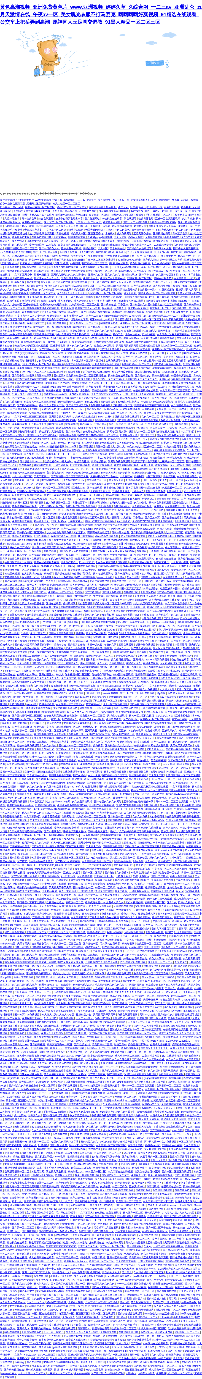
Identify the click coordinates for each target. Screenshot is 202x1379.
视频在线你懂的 (69, 764)
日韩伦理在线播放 (49, 876)
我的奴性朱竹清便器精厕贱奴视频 (117, 569)
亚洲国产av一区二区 (145, 554)
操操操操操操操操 (70, 969)
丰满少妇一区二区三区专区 (182, 427)
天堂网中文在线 (128, 1358)
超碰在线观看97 (163, 278)
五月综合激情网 (103, 708)
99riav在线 (110, 483)
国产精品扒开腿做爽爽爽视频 (147, 532)
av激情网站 (165, 1220)
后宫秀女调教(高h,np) (73, 450)
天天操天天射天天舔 (127, 345)
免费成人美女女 (177, 693)
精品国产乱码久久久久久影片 (111, 984)
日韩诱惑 (142, 1018)
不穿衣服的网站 (88, 211)
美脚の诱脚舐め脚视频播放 (149, 700)
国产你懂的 (66, 1164)
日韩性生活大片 (129, 435)
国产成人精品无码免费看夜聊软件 (34, 644)
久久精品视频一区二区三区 (61, 682)
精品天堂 (118, 334)
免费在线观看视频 (127, 1014)
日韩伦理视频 (189, 1089)
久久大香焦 (23, 663)
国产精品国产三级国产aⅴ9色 (103, 409)
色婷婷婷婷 (74, 442)
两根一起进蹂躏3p (93, 738)
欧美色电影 (115, 454)
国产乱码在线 (126, 1115)
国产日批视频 (193, 536)
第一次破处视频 (175, 652)
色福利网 (139, 476)
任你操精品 (150, 330)
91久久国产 (60, 939)
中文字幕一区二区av (55, 229)
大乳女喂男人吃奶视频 (167, 1111)
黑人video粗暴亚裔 (90, 1085)
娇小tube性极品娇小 (153, 820)
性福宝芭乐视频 (189, 674)
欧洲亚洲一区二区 (10, 865)
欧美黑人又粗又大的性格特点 (160, 412)
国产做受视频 (156, 1208)
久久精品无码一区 (178, 741)
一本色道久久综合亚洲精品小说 (162, 1313)
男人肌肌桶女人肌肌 (172, 341)
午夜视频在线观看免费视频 (27, 760)
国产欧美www (171, 618)
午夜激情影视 (165, 644)
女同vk (5, 876)
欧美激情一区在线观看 (120, 1336)
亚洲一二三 (129, 1093)
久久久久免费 (140, 816)
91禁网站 (27, 1276)
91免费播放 (186, 1037)
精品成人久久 (134, 663)
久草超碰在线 (58, 921)
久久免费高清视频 (82, 801)
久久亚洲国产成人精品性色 (95, 1347)
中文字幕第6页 (32, 816)
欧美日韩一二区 (92, 749)
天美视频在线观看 (20, 846)
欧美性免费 (42, 1279)
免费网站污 (68, 816)
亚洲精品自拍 (81, 753)
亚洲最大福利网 (131, 1104)
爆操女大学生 (120, 797)
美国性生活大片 (79, 1253)
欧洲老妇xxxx (47, 984)
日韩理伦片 (84, 1328)
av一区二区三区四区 (33, 629)
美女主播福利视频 (183, 581)
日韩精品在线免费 (106, 1010)
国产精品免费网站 (27, 405)
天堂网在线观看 (23, 1309)
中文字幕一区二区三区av (70, 704)
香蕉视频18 (191, 1246)
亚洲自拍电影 (183, 715)
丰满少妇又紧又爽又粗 (86, 1063)
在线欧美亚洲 (82, 461)
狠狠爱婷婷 (48, 1029)
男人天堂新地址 (68, 891)
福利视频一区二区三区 (34, 371)
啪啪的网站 (26, 685)
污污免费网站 (8, 887)
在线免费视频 (151, 663)
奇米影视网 (62, 652)
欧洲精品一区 (32, 319)
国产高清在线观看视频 (115, 947)
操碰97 (105, 502)
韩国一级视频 (42, 274)
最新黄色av (60, 237)
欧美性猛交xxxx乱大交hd (58, 461)
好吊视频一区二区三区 (54, 622)
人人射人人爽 (184, 682)
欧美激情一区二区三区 (129, 1201)
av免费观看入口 (174, 1279)
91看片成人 (18, 394)
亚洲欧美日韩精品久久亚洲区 (129, 1205)
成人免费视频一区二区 (45, 498)
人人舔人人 (118, 446)
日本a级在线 (105, 506)
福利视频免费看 (109, 323)
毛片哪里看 (74, 939)
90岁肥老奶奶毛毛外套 (44, 857)
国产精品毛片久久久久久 (170, 614)
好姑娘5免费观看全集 (77, 353)
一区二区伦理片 (85, 1018)
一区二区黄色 (122, 229)
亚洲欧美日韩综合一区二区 (15, 1298)
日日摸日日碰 (93, 693)
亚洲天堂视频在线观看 (54, 312)
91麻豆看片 (143, 980)
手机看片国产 (172, 237)
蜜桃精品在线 (161, 241)
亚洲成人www (112, 1268)
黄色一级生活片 (118, 424)
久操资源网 (107, 1063)
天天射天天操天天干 (143, 738)
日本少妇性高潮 (157, 1350)
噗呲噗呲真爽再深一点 (187, 528)
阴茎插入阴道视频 (148, 1093)
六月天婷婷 (169, 764)
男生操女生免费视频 (165, 655)
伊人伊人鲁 (48, 966)
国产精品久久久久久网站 (101, 330)
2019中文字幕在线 (39, 611)
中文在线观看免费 (162, 1022)
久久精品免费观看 (23, 211)
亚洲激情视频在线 (120, 1167)
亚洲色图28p (147, 1010)
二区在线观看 (21, 1066)
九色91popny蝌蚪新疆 (100, 237)
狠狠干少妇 (105, 730)
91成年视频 (71, 1152)
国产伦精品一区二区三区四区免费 (70, 476)
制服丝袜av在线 (111, 244)
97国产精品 (100, 424)
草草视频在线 (12, 577)
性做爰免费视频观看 (145, 767)
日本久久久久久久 (88, 1246)
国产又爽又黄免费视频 (56, 1216)
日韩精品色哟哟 (16, 457)
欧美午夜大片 (76, 1171)
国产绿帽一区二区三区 (95, 263)
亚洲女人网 (117, 584)
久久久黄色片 (169, 255)
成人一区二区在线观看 (115, 704)
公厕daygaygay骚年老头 (54, 304)
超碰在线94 (72, 835)
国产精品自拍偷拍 (11, 696)
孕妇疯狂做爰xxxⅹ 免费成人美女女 (104, 902)
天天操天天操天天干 (126, 625)
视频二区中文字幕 (111, 356)
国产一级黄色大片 (49, 248)
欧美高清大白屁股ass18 (71, 244)
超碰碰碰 (161, 1373)
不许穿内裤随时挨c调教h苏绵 (70, 992)
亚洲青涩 (111, 779)
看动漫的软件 (42, 439)
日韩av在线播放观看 (99, 312)
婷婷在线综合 (83, 853)
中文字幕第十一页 (184, 278)
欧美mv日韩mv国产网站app (72, 214)
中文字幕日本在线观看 (106, 596)
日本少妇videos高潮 (26, 988)
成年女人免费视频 (22, 536)
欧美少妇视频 (12, 371)
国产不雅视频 (86, 446)
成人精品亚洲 (116, 480)
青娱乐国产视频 (85, 510)
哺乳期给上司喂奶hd (162, 891)
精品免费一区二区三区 (56, 297)
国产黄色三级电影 (163, 753)
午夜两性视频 (73, 371)
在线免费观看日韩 (41, 237)
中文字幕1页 (188, 431)
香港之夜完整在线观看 (146, 420)
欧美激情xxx (95, 543)
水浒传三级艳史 (168, 554)
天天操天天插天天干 (21, 1003)
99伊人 (99, 510)
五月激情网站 (22, 442)
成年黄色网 (60, 1250)
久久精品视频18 (112, 1104)
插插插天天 (38, 999)
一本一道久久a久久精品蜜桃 (139, 394)
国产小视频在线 (53, 831)
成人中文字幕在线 (113, 1130)
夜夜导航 (179, 917)
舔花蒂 (5, 723)
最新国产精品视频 (173, 1223)
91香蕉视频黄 (167, 289)
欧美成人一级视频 (104, 345)
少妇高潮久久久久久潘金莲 (115, 1059)
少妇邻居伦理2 (153, 1037)
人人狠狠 (126, 517)
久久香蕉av (126, 476)
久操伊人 (98, 495)
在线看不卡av (49, 255)
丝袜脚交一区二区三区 (130, 412)
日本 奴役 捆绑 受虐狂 (36, 928)
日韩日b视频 (61, 263)
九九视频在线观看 (11, 450)
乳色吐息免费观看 (71, 278)
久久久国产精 (69, 678)
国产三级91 (167, 416)
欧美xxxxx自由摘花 (110, 980)
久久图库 (34, 409)
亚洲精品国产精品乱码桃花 (73, 581)
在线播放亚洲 (64, 640)
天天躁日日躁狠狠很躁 (177, 1242)
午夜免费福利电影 (170, 999)
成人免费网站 (124, 233)
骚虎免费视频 (78, 330)
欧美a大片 (156, 356)
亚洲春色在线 (28, 599)
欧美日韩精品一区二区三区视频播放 (86, 375)
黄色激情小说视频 (140, 263)
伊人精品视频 (133, 1100)
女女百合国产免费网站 (13, 1302)
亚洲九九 (61, 966)
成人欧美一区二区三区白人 (173, 767)
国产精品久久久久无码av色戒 (148, 1059)
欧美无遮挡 (23, 1253)
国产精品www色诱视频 (185, 734)
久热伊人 (29, 487)
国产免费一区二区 (34, 454)
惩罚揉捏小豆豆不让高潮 (31, 902)
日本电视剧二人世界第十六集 (101, 962)
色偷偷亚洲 (62, 880)
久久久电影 (124, 468)
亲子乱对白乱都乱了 (38, 741)
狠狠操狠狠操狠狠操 (53, 711)
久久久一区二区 (151, 416)
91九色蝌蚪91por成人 (178, 1040)
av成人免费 (94, 775)
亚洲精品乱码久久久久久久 (152, 857)
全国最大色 (162, 1010)
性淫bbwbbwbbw (175, 704)
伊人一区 (103, 248)
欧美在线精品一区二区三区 (102, 270)
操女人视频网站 (175, 1336)
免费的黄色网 (193, 319)
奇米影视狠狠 (82, 696)
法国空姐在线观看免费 (48, 771)
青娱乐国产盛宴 (33, 229)
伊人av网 (71, 446)
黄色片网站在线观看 (86, 1201)
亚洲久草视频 (125, 741)
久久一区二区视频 (145, 431)
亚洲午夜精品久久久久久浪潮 (38, 214)
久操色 (25, 633)
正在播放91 (55, 614)
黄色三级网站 (64, 1190)
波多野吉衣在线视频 (135, 599)
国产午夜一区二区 (119, 809)
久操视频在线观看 (171, 1104)
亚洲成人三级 (186, 226)
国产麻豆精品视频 (19, 857)
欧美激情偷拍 (95, 255)
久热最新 (24, 1175)
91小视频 (190, 838)
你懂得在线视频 (191, 588)
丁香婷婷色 (123, 629)
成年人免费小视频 (79, 1134)
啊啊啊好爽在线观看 (98, 532)
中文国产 (17, 1354)
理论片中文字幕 (80, 319)
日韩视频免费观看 (41, 947)
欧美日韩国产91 (36, 323)
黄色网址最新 (58, 1350)
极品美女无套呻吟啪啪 (174, 1119)
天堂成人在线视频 (117, 715)
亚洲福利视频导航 (149, 1096)
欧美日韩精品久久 (24, 824)
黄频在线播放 (99, 461)
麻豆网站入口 (64, 1220)
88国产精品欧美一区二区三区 (172, 229)
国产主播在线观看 (67, 517)
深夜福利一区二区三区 (164, 540)
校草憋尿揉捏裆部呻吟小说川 (142, 341)
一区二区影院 (153, 476)
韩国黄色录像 (27, 779)
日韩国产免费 (180, 966)
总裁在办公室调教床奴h (162, 222)
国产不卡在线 (147, 274)
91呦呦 (76, 958)
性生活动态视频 (40, 1358)
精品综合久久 (42, 521)
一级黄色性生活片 (139, 891)
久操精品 (42, 588)
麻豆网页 (83, 678)
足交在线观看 (29, 1347)
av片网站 (64, 255)
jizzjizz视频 (13, 1078)
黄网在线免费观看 (158, 745)
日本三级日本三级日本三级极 (87, 360)
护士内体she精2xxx (177, 700)
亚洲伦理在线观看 (112, 1298)
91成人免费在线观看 (87, 1317)
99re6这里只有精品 (132, 495)
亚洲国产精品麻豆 (66, 525)
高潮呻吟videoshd (114, 1100)
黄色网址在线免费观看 (67, 827)
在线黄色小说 (180, 214)
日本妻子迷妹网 (106, 1025)
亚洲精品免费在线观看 (69, 1007)
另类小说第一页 (60, 1205)
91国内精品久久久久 (140, 315)
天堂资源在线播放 (37, 775)
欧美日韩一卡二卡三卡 (175, 211)
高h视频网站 (145, 842)
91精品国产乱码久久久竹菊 (68, 693)
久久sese (74, 820)
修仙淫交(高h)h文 (82, 573)
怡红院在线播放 (138, 775)
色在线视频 (112, 917)
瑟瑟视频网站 (124, 1216)
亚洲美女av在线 (163, 1193)
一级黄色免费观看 (152, 618)
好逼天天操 (21, 259)
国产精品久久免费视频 (145, 689)
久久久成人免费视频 (43, 738)
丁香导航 (138, 517)
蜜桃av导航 (78, 809)
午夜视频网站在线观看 (80, 457)
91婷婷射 (43, 1145)
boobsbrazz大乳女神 (59, 779)
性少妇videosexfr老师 (116, 540)
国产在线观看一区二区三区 (100, 1216)
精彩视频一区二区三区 (169, 394)
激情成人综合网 (15, 764)
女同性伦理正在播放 (122, 1250)
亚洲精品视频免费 (31, 1332)
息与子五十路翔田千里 (125, 1324)
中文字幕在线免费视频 (120, 1171)
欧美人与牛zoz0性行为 (20, 338)
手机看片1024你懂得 (29, 655)
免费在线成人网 (117, 1134)
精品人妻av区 (22, 1048)
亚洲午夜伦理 (31, 304)
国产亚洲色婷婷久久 (37, 1197)
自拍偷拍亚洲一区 (183, 637)
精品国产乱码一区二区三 (100, 655)
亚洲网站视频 (78, 1149)
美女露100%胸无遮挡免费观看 (158, 338)
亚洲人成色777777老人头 (175, 472)
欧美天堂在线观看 (10, 312)
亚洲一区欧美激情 (155, 491)
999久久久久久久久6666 (129, 992)
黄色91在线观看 (142, 282)
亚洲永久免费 (96, 274)
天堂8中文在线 (148, 1014)
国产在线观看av (82, 1220)
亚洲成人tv (40, 1309)
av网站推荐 (135, 947)
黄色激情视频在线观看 (24, 506)
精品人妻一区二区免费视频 (56, 282)
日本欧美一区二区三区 (58, 454)
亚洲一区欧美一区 (117, 1257)
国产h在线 (10, 853)
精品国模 (122, 562)
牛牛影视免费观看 (173, 319)
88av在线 (138, 861)
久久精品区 (57, 270)
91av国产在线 (145, 682)
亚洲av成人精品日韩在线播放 (127, 214)
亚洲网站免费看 (61, 917)
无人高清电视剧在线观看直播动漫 (139, 1066)
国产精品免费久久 (110, 895)
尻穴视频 (176, 1010)
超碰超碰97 (97, 611)
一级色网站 (91, 1059)
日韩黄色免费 (99, 390)
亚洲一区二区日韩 (113, 543)
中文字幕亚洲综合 (22, 274)
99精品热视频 (12, 573)
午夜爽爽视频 (115, 820)
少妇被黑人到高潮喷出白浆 (44, 412)
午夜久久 (51, 581)
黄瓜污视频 (6, 1048)
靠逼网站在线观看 (134, 312)
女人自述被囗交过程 (171, 663)
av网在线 (56, 909)
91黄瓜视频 (35, 551)
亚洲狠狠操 (55, 588)
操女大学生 (78, 483)
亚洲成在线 (86, 764)
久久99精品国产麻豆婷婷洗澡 (38, 1190)
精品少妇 (125, 1302)
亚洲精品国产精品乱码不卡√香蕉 (148, 513)
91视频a (80, 633)
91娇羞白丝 (108, 614)
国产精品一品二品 (44, 525)
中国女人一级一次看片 (73, 412)
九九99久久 (180, 962)
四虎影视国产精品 (135, 898)
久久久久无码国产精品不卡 (148, 603)
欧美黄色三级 (135, 1134)
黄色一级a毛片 (155, 1279)
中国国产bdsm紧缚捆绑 (76, 723)
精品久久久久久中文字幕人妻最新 (58, 540)
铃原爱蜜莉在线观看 (141, 562)
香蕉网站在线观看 (31, 341)
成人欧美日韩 (174, 992)
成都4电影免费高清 (52, 566)
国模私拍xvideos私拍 (56, 394)
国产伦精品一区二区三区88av (130, 1208)
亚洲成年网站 (192, 457)
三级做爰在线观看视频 (187, 1014)
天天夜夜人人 (68, 349)
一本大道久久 (95, 1205)
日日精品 (121, 1317)
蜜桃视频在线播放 (22, 734)
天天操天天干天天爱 (67, 226)
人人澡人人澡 (167, 689)
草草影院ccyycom (154, 756)
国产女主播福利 (114, 558)
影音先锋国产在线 (34, 330)
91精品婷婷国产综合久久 (26, 255)
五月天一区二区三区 (23, 1227)
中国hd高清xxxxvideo (137, 543)
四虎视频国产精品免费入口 (55, 958)
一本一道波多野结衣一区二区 (135, 450)
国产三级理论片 (9, 756)
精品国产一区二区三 (33, 812)
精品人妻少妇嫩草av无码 (171, 435)
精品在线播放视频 (167, 738)
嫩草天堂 (19, 969)
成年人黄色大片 (155, 749)
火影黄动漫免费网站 (42, 1175)
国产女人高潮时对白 (179, 1081)
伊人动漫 (178, 1358)
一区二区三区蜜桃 (22, 667)
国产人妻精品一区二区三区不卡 (61, 241)
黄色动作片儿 (194, 693)
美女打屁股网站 (79, 1182)
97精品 (93, 1182)
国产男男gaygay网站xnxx (24, 353)
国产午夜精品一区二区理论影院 (170, 397)
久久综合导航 (133, 480)
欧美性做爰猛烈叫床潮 (100, 648)
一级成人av (156, 1115)
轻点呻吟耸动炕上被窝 (110, 939)
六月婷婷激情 (12, 218)
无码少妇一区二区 (44, 667)
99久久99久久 (135, 446)
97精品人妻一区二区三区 (136, 1238)
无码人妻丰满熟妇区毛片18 (122, 1119)
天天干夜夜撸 (157, 353)
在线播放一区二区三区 (13, 741)
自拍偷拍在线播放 (166, 558)
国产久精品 (79, 775)
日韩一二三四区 (174, 779)
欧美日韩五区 (20, 502)
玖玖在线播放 (159, 633)
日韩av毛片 (163, 569)
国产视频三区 (29, 865)
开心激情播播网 (126, 753)
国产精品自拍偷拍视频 (85, 667)
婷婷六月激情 (135, 237)
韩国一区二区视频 (105, 887)
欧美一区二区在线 (151, 267)
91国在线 (82, 439)
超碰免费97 (89, 248)
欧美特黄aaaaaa (168, 1205)
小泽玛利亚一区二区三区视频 (105, 293)
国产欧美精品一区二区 (20, 719)
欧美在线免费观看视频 (47, 562)
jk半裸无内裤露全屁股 (65, 1347)
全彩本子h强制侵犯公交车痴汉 (29, 1238)
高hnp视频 (6, 977)
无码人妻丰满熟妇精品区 (118, 850)
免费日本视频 (75, 1350)
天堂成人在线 (161, 270)
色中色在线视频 (99, 454)
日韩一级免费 (95, 644)
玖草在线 (190, 760)
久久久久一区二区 (22, 476)
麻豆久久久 (187, 439)
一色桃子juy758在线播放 (126, 267)
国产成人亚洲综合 (139, 779)
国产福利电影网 (98, 439)
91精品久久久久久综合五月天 (112, 513)
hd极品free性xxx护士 (129, 259)
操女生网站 (20, 1115)
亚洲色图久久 (181, 502)
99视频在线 (71, 424)
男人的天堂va (64, 898)
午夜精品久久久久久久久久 (142, 379)
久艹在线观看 (63, 984)
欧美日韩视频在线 (102, 465)
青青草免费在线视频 (173, 846)
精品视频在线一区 (63, 670)
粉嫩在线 (44, 1108)
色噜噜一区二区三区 (57, 330)
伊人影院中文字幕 (47, 797)
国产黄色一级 (136, 424)
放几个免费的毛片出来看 (69, 218)
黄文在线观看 (41, 1276)
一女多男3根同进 (90, 835)
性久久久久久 (113, 274)
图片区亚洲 (49, 517)
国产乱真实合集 (143, 270)
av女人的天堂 (144, 726)
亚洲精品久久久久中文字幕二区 (24, 1223)
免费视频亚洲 (190, 1063)
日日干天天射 (8, 532)
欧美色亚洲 (67, 308)
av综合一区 (24, 498)
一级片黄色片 (76, 521)
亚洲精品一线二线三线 (61, 592)
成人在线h (151, 861)
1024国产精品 (103, 1018)
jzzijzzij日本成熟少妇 (151, 207)
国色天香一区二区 (181, 640)
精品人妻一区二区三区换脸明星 (22, 1186)
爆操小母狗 (173, 1362)
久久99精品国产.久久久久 (75, 547)
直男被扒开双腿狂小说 (176, 356)
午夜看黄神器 (161, 562)
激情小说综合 (76, 229)
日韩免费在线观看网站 (185, 282)
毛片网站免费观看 (110, 943)
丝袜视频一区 (154, 1182)
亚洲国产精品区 (129, 853)
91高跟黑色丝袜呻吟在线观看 (68, 386)
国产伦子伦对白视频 (23, 375)
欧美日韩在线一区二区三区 (147, 319)
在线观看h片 (151, 805)
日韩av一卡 (85, 495)
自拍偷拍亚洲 (155, 1216)
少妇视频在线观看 (134, 932)
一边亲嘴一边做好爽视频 (163, 551)
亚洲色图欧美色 (61, 1066)
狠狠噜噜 (6, 502)
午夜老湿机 (85, 1231)
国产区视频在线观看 (52, 648)
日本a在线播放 (17, 297)
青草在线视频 (179, 719)
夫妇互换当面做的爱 (177, 312)
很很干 (160, 988)
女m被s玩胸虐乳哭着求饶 (136, 349)
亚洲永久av (79, 487)
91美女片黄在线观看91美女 (32, 420)
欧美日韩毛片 (146, 218)
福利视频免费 (156, 652)
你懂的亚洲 (67, 1223)
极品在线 (107, 308)
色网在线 (24, 285)
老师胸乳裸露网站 (179, 1156)
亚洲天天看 (191, 241)
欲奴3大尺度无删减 (123, 371)
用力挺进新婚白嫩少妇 (148, 371)
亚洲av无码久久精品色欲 (184, 1048)
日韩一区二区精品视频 (142, 715)
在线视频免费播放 (100, 405)
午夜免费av (140, 745)
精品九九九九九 (162, 734)
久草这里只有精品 (165, 682)
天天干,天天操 (171, 1070)
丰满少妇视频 (43, 211)
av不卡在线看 (169, 696)
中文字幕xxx (94, 244)
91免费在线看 (143, 368)
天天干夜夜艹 (165, 330)
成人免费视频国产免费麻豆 (135, 397)
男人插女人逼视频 (149, 1119)
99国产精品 (185, 540)
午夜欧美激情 (158, 457)
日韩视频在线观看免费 (183, 1343)
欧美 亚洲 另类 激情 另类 (103, 300)
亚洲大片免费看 (177, 360)
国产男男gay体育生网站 (30, 383)
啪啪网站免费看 (28, 431)
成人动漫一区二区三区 (160, 962)
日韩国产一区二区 (39, 1141)
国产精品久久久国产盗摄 (144, 304)
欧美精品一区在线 (99, 214)
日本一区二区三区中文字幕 (21, 1100)
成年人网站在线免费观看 (137, 566)
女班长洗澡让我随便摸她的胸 (168, 323)
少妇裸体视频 (185, 988)
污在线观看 (130, 218)
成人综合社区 (8, 420)
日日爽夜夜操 (17, 282)
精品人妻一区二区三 (23, 730)
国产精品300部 (165, 592)
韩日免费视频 (85, 536)
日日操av (69, 566)
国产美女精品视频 (141, 648)
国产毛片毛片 (109, 1089)
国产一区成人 (153, 211)
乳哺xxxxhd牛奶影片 (163, 622)
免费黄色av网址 (112, 222)
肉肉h (145, 1130)
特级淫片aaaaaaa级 (180, 685)
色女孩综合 (48, 895)
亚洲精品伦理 (155, 1242)
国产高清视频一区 (97, 782)
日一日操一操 (109, 1037)
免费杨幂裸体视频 (163, 1190)
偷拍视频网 (69, 603)
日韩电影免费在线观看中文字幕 (98, 622)
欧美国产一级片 (148, 289)
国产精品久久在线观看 (139, 248)
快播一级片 (153, 472)
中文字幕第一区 (9, 1350)
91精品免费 (25, 1350)
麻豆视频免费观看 (24, 749)
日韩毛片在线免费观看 (188, 401)
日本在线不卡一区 (104, 876)
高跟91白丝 (50, 551)
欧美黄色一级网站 (46, 962)
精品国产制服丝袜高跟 (180, 865)
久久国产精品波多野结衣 (155, 1253)
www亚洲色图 (110, 693)
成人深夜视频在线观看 (42, 233)
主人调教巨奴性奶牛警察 (40, 1212)
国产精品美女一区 (83, 887)
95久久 (163, 480)
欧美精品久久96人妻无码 (82, 569)
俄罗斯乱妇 (185, 1205)
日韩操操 (19, 659)
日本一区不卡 (87, 562)
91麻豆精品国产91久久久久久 (58, 1055)
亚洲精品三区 (55, 315)
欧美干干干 (105, 1208)
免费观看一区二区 (160, 308)
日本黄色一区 (165, 913)
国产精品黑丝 (150, 259)
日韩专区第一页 (135, 1070)
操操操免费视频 (128, 682)
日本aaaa (120, 1339)
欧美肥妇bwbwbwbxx (51, 936)
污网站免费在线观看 (119, 461)
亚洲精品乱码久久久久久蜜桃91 (69, 274)
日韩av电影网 (44, 375)
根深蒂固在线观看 (90, 241)
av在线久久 (120, 308)
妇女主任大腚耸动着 (100, 906)
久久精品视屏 (50, 891)
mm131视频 (92, 401)
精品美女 (22, 554)
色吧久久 (189, 663)
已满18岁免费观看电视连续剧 (78, 924)
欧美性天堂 (140, 226)
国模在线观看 (54, 603)
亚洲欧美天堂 (98, 1119)
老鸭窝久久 (34, 1115)
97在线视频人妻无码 (16, 1119)
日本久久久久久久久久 (80, 345)
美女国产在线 (132, 1130)
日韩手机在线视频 (172, 1145)
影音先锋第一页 (152, 764)
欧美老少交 (60, 644)
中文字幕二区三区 (97, 480)
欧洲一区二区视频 (159, 297)
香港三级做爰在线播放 (78, 364)
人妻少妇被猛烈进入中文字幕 (28, 682)
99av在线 (122, 622)
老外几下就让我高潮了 (165, 566)
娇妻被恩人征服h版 (168, 431)
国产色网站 (62, 1182)
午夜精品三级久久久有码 (18, 543)
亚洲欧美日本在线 (109, 588)
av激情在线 (117, 868)
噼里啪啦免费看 (13, 816)
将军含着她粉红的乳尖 (136, 760)
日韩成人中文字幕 (39, 921)
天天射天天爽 (156, 775)
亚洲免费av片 (162, 252)
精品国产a (43, 1010)
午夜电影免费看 (101, 652)
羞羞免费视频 (85, 1179)
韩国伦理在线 (42, 270)
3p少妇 (22, 540)
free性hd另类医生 (189, 1298)
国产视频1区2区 (105, 252)
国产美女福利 (15, 454)
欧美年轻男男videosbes (71, 409)
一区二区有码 (186, 1141)
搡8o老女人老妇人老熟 (131, 300)
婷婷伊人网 (154, 909)
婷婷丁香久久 (34, 394)
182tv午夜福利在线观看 (133, 962)
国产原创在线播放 (104, 1279)
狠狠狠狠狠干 (63, 1235)
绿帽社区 (98, 540)
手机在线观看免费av (75, 831)
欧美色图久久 (147, 640)
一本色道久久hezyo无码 (62, 838)
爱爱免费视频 (158, 760)
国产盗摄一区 (131, 719)
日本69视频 (148, 334)
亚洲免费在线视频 (71, 248)
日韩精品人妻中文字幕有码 (119, 827)
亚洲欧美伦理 (114, 719)
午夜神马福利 (189, 1302)
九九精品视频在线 (101, 334)
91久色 (140, 865)
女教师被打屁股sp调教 (20, 270)
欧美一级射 (13, 633)
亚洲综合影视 (9, 540)
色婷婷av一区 (153, 1145)
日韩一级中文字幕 (124, 1265)
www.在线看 (148, 326)
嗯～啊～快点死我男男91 (46, 547)
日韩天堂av (157, 779)
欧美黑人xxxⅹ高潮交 (131, 1149)
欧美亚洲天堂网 (50, 607)
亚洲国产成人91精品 (124, 1018)
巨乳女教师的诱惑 (114, 670)
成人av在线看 (56, 371)
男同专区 (112, 431)
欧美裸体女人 (174, 491)
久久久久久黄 (192, 487)
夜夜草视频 (161, 465)
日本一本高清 (151, 947)
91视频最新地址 (60, 685)
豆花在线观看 (61, 1149)
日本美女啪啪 (34, 241)
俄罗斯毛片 (18, 880)
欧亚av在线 (40, 1321)
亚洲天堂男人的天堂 (187, 289)
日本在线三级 (37, 801)
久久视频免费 (41, 685)
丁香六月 (100, 1362)
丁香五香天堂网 (75, 846)
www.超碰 (31, 704)
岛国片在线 (194, 1126)
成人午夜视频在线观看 (129, 330)
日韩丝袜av (96, 678)
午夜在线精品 (183, 880)
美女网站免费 (114, 958)
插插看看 (59, 913)
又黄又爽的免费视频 (45, 513)
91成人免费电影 (183, 932)
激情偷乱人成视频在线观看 (63, 267)
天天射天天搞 (182, 1022)
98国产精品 (67, 794)
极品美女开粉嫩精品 (21, 1261)
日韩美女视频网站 (151, 577)
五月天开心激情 (142, 233)
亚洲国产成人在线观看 (92, 719)
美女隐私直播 (191, 326)
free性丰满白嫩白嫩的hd (119, 1276)
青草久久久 (16, 487)
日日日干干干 (147, 435)
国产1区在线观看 (158, 468)
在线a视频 (6, 293)
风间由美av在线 (68, 435)
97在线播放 (137, 211)
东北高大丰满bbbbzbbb (27, 711)
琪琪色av (192, 790)
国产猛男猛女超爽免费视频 (36, 708)
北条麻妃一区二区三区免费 (84, 304)
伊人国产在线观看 (96, 633)
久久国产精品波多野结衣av (171, 274)
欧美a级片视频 (12, 924)
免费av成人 (148, 498)
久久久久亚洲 (92, 1309)
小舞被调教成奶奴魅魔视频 (22, 1265)
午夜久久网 (51, 285)
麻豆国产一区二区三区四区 (59, 222)
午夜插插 (9, 1377)
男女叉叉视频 (69, 977)
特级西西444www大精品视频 (157, 401)
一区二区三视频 (128, 667)
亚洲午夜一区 (138, 607)
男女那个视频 (126, 431)
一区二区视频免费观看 (148, 383)
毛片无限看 (29, 951)
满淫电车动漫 (76, 599)
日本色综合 (6, 345)
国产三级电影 (92, 592)
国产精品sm (74, 618)
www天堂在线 (105, 577)
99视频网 (126, 603)
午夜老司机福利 (47, 300)
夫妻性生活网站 (162, 921)
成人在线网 (82, 611)
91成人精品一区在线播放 (41, 397)
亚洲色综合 (194, 330)
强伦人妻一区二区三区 (107, 603)
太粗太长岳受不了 (171, 1096)
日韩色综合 (179, 1227)
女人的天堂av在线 (32, 573)
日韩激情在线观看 (113, 846)
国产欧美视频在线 (138, 771)
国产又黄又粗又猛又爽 (71, 962)
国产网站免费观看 (68, 999)
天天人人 (32, 584)
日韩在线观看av (9, 461)
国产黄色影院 (94, 483)
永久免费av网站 (81, 1235)
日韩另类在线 (42, 536)
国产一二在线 (80, 454)
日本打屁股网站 (19, 723)
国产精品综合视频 (150, 487)
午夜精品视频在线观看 (146, 390)
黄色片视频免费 (134, 902)
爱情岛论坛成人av (50, 924)
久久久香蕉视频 (13, 401)
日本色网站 (40, 543)
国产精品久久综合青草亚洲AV (74, 767)
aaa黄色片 (191, 480)
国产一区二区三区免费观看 (177, 1171)
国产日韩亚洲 (94, 386)
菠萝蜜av (90, 812)
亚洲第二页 (130, 842)
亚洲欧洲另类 (83, 637)
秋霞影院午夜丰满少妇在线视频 (42, 308)
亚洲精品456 (148, 592)
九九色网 (41, 779)
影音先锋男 (57, 1081)
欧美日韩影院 (12, 1190)
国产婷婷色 (86, 424)
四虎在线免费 (17, 1033)
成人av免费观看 (35, 457)
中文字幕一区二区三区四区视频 (29, 416)
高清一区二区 (104, 924)
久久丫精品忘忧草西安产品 (106, 394)
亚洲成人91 (174, 670)
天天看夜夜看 (25, 1037)
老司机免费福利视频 (48, 824)
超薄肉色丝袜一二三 (76, 865)
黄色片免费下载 (21, 237)
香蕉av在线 (148, 614)
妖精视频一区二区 (122, 405)
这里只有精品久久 (68, 663)
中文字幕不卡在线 (78, 491)
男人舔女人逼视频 (29, 566)
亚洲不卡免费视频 (131, 764)
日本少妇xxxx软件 (124, 368)
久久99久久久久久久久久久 (72, 293)
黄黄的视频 (132, 487)
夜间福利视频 (56, 835)
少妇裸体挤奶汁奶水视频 (186, 308)
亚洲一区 (55, 977)
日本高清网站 (63, 667)
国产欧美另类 (153, 300)
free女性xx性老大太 (128, 401)
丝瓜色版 (121, 252)
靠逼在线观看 (193, 1369)
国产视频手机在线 (82, 1066)
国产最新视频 (178, 1253)
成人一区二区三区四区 (63, 842)
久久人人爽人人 (76, 711)
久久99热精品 (87, 252)
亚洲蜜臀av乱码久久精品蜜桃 (123, 618)
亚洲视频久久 (118, 528)
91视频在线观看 (59, 584)
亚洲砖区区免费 (40, 1253)
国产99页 (19, 1014)
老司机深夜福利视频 (51, 700)
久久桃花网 (176, 241)
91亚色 (72, 1250)
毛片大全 (110, 741)
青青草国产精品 (31, 312)
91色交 (134, 360)
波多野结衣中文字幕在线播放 (16, 334)
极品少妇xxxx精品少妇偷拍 (27, 528)
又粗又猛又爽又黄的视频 (121, 551)
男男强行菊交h (69, 562)
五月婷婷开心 (37, 723)
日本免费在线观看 (141, 241)
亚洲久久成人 (122, 648)
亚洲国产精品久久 (178, 936)
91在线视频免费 (163, 244)
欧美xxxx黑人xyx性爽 (75, 1242)
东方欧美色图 (175, 887)
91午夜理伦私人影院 (71, 285)
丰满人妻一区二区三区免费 (66, 943)
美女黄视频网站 (56, 472)
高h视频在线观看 (119, 263)
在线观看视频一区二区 (48, 356)
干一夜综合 (84, 540)
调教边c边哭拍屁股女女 (91, 909)
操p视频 (161, 693)
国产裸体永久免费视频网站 (139, 558)
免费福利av (147, 1332)
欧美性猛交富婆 (138, 1350)
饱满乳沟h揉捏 (51, 1369)
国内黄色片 (129, 980)
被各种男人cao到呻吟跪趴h (58, 1362)
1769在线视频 (47, 704)
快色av (164, 1066)
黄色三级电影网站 (69, 797)
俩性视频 (85, 1257)
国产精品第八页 (192, 353)
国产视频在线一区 (183, 782)
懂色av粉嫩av (133, 334)
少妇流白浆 (142, 427)
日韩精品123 (11, 1104)
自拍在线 (62, 599)
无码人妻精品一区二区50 (36, 364)
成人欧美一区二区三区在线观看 (73, 1003)
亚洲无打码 (167, 831)
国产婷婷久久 (142, 375)
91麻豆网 (56, 338)
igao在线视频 (132, 977)
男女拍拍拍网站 (146, 569)
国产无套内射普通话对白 (109, 297)
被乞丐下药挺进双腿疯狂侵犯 (30, 379)
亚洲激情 (189, 771)
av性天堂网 (38, 1171)
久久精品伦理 (20, 244)
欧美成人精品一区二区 (184, 995)
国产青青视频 (124, 420)
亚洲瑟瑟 (159, 506)
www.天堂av (7, 1250)
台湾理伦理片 (29, 300)
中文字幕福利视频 (127, 483)
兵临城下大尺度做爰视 (51, 431)
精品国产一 (83, 1250)
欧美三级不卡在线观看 (145, 461)
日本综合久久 (84, 1227)
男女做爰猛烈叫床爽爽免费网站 (76, 513)
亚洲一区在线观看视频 (168, 218)
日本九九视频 (152, 1294)
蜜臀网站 (165, 966)
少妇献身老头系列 (56, 1051)
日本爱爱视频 (122, 319)
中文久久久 (48, 1104)
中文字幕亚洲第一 (80, 652)
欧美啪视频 (128, 943)
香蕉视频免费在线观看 (127, 416)
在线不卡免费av (72, 995)
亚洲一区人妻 (158, 1160)
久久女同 (102, 663)
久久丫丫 (83, 682)
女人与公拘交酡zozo (102, 353)
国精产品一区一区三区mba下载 (54, 1122)
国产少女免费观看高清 (186, 248)
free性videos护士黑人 (41, 861)
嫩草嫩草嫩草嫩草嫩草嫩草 (97, 368)
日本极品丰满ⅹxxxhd (11, 207)
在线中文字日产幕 (114, 510)
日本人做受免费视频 (115, 771)
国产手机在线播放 (141, 285)
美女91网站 (23, 1208)
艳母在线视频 (190, 285)
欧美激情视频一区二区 (17, 569)
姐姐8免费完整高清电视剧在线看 (150, 786)
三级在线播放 (170, 371)
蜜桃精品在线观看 (17, 1242)
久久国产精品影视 (57, 491)
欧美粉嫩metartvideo (76, 1261)
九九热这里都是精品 (34, 450)
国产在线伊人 (91, 689)
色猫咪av (144, 876)
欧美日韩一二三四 (28, 853)
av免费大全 (128, 1268)
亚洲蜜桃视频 (58, 345)
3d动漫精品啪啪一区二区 (99, 1040)
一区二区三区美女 (10, 812)
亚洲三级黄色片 (68, 906)
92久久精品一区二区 (40, 992)
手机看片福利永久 (183, 1317)
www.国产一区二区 (95, 1171)
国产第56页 (11, 581)
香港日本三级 (172, 207)
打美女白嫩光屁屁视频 (105, 853)
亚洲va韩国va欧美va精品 (18, 439)
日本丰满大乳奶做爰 (72, 1369)
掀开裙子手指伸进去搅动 (103, 207)
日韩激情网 (37, 1048)
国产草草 (22, 861)
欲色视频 (169, 883)
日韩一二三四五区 (191, 872)
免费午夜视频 (85, 420)
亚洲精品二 (164, 861)
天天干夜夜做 (174, 353)
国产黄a (83, 906)
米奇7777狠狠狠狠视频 (52, 446)
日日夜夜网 (68, 510)
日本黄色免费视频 (114, 487)
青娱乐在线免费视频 (93, 958)
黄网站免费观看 (136, 611)
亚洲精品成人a (9, 263)
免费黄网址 (103, 267)
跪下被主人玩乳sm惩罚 (173, 984)
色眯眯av (164, 379)
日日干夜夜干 (67, 498)
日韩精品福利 (64, 753)
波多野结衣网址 (155, 312)
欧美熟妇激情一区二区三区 (56, 625)
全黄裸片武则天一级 (121, 554)
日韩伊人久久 (42, 1283)
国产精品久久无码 (176, 667)
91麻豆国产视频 (42, 465)
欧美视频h (91, 786)
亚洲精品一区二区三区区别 (135, 323)
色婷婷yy (177, 921)
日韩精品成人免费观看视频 (73, 551)
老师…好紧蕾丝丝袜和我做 (133, 457)
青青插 (72, 439)
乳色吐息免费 (37, 390)
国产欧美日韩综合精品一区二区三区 (98, 435)
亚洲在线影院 (68, 1179)
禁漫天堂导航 (117, 1179)
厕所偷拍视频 (180, 454)
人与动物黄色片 (64, 696)
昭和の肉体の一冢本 (101, 319)
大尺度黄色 (195, 719)
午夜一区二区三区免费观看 (101, 259)
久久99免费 (156, 969)
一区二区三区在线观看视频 (56, 1070)
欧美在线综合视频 (60, 483)
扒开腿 (172, 596)
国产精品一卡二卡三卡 (68, 749)
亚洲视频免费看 (162, 233)
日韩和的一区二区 (61, 1108)
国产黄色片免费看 (87, 338)
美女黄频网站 (92, 218)
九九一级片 (89, 1025)
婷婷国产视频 (64, 596)
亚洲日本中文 (91, 278)
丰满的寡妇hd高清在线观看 (118, 427)
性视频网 (168, 943)
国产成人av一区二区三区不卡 (78, 468)
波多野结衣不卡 (130, 1048)
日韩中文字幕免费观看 (61, 633)
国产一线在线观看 (191, 498)
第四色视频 (160, 936)
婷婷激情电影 (8, 405)
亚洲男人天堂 (139, 1175)
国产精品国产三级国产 (71, 401)
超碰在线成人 (54, 1137)
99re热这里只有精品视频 (70, 289)
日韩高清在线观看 (37, 614)
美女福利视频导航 (121, 659)
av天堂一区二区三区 (100, 1324)
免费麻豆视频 (103, 794)
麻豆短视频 (69, 338)
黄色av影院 (77, 730)
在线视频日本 (156, 547)
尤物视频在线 (97, 1242)
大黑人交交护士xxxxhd (150, 1007)
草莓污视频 (153, 1186)
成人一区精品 (139, 637)
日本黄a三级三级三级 (109, 685)
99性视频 (46, 577)
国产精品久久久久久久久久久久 (76, 629)
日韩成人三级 (81, 640)
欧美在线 (14, 558)
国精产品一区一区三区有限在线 (116, 969)
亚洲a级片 (139, 659)
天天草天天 (23, 943)
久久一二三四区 (174, 532)
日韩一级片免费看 (98, 831)
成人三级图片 (8, 1324)
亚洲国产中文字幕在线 (113, 278)
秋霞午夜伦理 (158, 771)
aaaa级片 (185, 300)
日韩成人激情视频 (112, 592)
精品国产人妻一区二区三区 (72, 207)
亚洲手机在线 (68, 954)
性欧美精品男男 (83, 596)
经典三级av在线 (155, 711)
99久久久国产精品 (19, 547)
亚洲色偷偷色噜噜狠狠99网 (109, 341)
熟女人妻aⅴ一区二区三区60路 (107, 898)
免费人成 (32, 1287)
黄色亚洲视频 (58, 618)
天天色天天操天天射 (25, 349)
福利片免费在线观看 (181, 876)
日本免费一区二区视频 (20, 517)
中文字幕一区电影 (73, 588)
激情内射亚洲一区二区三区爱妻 (37, 756)
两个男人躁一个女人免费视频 (40, 906)
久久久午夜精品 (47, 599)
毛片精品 (117, 312)
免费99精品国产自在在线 (104, 476)
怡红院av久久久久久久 (47, 278)
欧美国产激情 (174, 1354)
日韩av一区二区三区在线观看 (174, 625)
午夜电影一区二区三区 (101, 383)
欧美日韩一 (91, 285)
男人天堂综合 (177, 536)
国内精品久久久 (46, 596)
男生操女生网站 (185, 599)
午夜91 (99, 457)
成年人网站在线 (135, 723)
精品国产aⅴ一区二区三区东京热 (18, 797)
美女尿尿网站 (79, 383)
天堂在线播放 (130, 895)
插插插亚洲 (91, 588)
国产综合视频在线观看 (151, 667)
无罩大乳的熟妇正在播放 (99, 229)
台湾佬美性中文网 (76, 1096)
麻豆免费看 (18, 1212)
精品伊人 (9, 1246)
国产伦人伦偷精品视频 (83, 685)
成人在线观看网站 (122, 226)
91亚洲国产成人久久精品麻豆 (174, 1268)
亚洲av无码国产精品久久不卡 (126, 756)
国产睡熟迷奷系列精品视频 (40, 767)
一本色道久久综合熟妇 (149, 827)
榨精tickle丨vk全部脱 (156, 495)
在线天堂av (152, 1137)
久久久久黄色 (158, 427)
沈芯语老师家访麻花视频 (96, 371)
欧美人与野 (111, 326)
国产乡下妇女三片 (100, 734)
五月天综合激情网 (180, 465)
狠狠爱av (151, 674)
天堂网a (173, 1298)
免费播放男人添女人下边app (16, 592)
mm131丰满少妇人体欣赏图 (15, 252)
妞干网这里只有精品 (94, 618)
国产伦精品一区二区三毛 (26, 995)
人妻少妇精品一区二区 (51, 506)
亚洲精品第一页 (173, 969)
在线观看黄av (89, 969)
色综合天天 (79, 543)
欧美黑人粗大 (108, 472)
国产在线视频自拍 (68, 554)
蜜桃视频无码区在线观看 (35, 909)
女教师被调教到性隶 (94, 431)
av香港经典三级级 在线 (162, 599)
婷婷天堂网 (116, 760)
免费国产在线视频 (64, 637)
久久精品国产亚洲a (74, 480)
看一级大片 (49, 341)
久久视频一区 (20, 921)
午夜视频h (86, 528)
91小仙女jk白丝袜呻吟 (31, 581)
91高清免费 (42, 1081)
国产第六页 (32, 700)
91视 (135, 876)
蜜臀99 (165, 442)
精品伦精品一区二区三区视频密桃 (157, 293)
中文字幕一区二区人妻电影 (30, 315)
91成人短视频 (31, 924)
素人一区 (80, 1283)
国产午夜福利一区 (83, 1190)
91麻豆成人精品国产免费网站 (36, 263)
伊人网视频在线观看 (21, 1205)
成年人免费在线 (139, 353)
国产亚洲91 (107, 1317)
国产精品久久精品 (76, 1074)
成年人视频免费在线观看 (120, 1190)
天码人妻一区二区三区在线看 (53, 730)
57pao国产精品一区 (123, 734)
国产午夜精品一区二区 (102, 1078)
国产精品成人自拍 (157, 1298)
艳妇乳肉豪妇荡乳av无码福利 (50, 734)
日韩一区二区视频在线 (135, 222)
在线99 (108, 1205)
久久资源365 (29, 596)
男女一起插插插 (21, 1130)
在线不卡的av (155, 607)
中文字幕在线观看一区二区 (97, 861)
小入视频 (9, 383)
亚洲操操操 (138, 472)
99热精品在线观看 (112, 218)
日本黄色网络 (181, 424)
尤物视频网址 (117, 663)
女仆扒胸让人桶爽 (44, 1003)
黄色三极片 (79, 532)
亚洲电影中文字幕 (22, 521)
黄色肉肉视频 (136, 730)
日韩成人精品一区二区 (63, 1279)
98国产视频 (192, 323)
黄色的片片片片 (141, 1040)
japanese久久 (143, 454)
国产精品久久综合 (22, 1283)
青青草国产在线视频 (162, 880)
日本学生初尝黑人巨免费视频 (112, 921)
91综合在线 (13, 1096)
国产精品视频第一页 (113, 1070)
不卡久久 (17, 1201)
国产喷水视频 (9, 356)
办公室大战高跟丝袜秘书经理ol (61, 715)
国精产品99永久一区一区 (40, 880)
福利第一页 (28, 842)
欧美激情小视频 (158, 1167)
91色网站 (73, 622)
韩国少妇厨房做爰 (181, 375)
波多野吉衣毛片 (41, 943)
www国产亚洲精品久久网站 (145, 525)
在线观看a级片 (122, 506)
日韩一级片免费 (161, 375)
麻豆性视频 (191, 809)
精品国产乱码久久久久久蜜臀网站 (150, 790)
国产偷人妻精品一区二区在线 (108, 1287)
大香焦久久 (138, 491)
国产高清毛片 (189, 797)
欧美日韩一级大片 (30, 1104)
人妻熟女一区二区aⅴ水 (89, 222)
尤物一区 (17, 304)
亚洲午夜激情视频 (56, 457)
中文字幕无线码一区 (67, 1257)
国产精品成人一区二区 (166, 315)
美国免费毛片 (99, 1134)
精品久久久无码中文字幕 (85, 397)
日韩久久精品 (186, 902)
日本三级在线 (180, 233)
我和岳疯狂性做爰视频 (32, 1137)
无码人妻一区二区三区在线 (172, 409)
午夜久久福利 (153, 1070)
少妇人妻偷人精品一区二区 (137, 244)
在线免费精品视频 (143, 850)
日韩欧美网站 (8, 491)
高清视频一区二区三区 (43, 293)
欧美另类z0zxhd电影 (60, 543)
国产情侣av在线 (23, 278)
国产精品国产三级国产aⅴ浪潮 (42, 764)
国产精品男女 (188, 1070)
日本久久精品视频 (135, 1242)
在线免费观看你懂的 (117, 360)
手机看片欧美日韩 (109, 1164)
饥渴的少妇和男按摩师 (173, 1025)
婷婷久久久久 (71, 1193)
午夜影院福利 (147, 1324)
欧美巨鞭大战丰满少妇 (160, 1287)
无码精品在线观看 (116, 1362)
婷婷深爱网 (181, 644)
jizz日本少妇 (124, 521)
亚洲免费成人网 (147, 913)
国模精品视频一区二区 (34, 267)
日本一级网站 (58, 442)
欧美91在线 (151, 872)
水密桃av (110, 233)
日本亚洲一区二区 (74, 315)
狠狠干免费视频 (150, 678)
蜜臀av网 (94, 502)
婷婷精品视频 (151, 966)
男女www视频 (37, 259)
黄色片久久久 (107, 338)
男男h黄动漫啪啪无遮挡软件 (170, 450)
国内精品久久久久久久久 (119, 745)
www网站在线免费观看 (156, 1343)
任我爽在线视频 (101, 1250)
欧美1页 (48, 573)
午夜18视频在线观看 (148, 442)
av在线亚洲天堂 (76, 782)
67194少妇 (170, 1007)
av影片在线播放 (157, 670)
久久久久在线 (190, 510)
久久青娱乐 (188, 218)
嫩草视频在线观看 (191, 1294)
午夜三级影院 (154, 1029)
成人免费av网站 (43, 1037)
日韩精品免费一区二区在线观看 (32, 386)
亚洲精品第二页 (151, 1104)
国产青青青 (108, 241)
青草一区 (56, 719)
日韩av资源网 (139, 468)
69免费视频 (33, 1014)
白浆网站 (142, 551)
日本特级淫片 (168, 1235)
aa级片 (38, 517)
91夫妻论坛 (36, 820)
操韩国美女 (180, 368)
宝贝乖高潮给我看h (179, 513)
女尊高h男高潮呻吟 (92, 827)
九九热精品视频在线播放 (167, 285)
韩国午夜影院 (178, 790)
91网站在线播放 (40, 569)
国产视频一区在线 (168, 674)
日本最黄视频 (9, 498)
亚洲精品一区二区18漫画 (23, 753)
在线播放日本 (61, 1093)
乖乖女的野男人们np (114, 386)
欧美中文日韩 (105, 416)
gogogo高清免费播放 (158, 659)
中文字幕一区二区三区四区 (175, 390)
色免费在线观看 (180, 659)
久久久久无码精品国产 (24, 954)
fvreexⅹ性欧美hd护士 (90, 427)
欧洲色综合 (123, 241)
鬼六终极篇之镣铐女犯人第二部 (122, 678)
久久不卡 (12, 779)
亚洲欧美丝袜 (182, 521)
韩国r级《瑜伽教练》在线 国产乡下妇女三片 (89, 936)
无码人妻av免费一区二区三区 (82, 472)
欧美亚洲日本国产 (170, 588)
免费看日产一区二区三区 (154, 1156)
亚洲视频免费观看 (52, 995)
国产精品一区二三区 (119, 816)
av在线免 (36, 1126)
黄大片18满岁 (27, 1081)
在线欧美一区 (193, 1347)
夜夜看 (59, 1152)
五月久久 (172, 902)
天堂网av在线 (14, 951)
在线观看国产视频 (159, 954)
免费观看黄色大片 (126, 655)
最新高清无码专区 (100, 491)
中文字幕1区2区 (30, 577)
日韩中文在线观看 (80, 465)
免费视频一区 (26, 356)
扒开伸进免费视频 (146, 644)
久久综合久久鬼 (31, 625)
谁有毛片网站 (104, 607)
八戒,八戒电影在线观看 (101, 625)
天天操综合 (190, 517)
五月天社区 (166, 1122)
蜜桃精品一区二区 (189, 371)
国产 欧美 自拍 (8, 782)
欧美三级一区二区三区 (102, 1261)
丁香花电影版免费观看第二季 (67, 659)
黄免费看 (98, 745)
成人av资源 (18, 241)
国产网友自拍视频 (167, 1291)
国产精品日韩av (125, 383)
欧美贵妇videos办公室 (165, 1179)
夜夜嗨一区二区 (40, 442)
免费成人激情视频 (79, 394)
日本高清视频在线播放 (88, 1298)
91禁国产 (158, 1302)
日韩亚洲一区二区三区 (139, 278)
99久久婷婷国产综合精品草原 (73, 334)
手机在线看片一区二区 (158, 214)
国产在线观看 (95, 487)
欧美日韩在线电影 (57, 323)
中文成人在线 (83, 379)
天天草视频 (101, 756)
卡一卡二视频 (54, 1268)
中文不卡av (16, 928)
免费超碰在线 (60, 1134)
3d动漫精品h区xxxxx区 (138, 584)
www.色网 (177, 1130)
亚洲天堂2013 (137, 1186)
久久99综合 (64, 341)
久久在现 (12, 566)
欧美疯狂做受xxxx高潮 (88, 308)
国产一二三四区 (95, 315)
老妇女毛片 (122, 1343)
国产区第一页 (152, 517)
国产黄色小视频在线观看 (167, 364)
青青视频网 (18, 850)
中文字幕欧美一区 (173, 577)
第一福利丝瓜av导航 (171, 259)
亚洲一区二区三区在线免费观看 (145, 1197)
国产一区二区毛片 (93, 872)
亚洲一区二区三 (153, 446)
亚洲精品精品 (99, 696)
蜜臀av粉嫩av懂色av (127, 338)
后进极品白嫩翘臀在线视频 (165, 439)
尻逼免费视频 (106, 1182)
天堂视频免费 (175, 457)
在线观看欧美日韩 (124, 865)
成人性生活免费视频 (170, 304)
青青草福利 (54, 450)
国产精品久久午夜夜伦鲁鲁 (24, 1085)
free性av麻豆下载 (106, 562)
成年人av (123, 207)
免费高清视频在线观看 (126, 465)
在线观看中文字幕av (111, 838)
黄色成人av (165, 424)
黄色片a (148, 1193)
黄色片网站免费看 (75, 270)
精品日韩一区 (51, 1078)
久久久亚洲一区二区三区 (108, 1152)
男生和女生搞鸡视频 (120, 390)
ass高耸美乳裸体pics (128, 614)
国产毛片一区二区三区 (136, 356)
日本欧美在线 (29, 218)
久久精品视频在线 (181, 405)
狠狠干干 (190, 532)
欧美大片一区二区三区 (54, 1040)
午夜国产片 (40, 592)
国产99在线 (32, 282)
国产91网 (5, 1130)
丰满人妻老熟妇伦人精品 (142, 528)
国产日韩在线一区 (49, 349)
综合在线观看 (46, 218)
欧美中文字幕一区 (140, 622)
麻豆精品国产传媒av (82, 297)
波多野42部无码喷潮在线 (94, 1321)
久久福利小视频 (180, 562)
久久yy (148, 1246)
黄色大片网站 (88, 267)
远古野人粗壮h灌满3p (131, 1089)
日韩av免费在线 (52, 1317)
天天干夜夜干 (123, 936)
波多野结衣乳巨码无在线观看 (98, 442)
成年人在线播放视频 (116, 988)
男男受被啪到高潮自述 (104, 547)
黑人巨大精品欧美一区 (20, 525)
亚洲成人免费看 (69, 252)
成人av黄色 (80, 1276)
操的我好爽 (96, 1022)
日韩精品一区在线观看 (44, 663)
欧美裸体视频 (80, 282)
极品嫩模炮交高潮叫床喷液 (114, 211)
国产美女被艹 (27, 1291)
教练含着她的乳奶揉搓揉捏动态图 (65, 259)
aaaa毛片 (140, 685)
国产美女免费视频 (87, 838)
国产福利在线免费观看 (40, 827)
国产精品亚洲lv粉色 (11, 330)
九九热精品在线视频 (84, 416)
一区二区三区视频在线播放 (140, 951)
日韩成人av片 (95, 790)
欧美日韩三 (79, 625)
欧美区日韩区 (50, 969)
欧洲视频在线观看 (175, 756)
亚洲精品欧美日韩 (154, 992)
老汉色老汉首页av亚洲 (92, 517)
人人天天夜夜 (31, 958)
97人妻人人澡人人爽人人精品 (58, 1014)
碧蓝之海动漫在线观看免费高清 (42, 468)
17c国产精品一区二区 (141, 1003)
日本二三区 (85, 928)
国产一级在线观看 (181, 853)
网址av (180, 891)
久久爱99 (139, 596)
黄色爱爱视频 (85, 603)
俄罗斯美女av (59, 439)
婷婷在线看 (140, 1063)
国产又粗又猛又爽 (121, 282)
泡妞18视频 (63, 397)
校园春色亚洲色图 (129, 326)
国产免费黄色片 (192, 446)
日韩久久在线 (56, 1096)
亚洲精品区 (175, 633)
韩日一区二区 (176, 480)
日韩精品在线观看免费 (121, 375)
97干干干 (160, 1003)
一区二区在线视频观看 (153, 708)
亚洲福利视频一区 (17, 1070)
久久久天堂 (67, 1201)
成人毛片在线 (54, 723)
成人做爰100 (65, 300)
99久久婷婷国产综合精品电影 (140, 812)
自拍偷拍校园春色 (88, 349)
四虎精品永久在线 (138, 308)
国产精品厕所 (115, 1074)
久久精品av (189, 992)
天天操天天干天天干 (143, 229)
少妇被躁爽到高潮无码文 (178, 607)
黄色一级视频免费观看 (126, 708)
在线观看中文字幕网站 (171, 1074)
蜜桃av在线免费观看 (28, 745)
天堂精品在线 (20, 390)
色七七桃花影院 (94, 1306)
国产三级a (59, 375)
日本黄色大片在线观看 (128, 1231)
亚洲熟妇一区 (107, 1126)
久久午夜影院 (192, 341)
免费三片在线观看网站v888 (111, 1350)
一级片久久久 (155, 883)
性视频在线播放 (170, 895)
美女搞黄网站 (73, 431)
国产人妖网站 (72, 700)
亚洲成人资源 (186, 1291)
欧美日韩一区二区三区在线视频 (27, 472)
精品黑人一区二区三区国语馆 (87, 233)
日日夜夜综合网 (50, 1186)
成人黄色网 (130, 1152)
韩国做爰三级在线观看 (135, 1369)
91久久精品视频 (161, 263)
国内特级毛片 (64, 326)
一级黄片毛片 (123, 876)
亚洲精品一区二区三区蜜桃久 (168, 349)
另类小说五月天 (162, 282)
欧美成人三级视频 (81, 1167)
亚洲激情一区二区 (71, 1025)
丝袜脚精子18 (130, 274)
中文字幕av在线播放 (176, 603)
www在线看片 (9, 1373)
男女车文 (39, 368)
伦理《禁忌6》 (38, 633)
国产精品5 (180, 330)
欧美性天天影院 (64, 1175)
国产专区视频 (95, 771)
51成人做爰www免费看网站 (134, 633)
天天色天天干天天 (73, 1268)
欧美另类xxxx (81, 898)
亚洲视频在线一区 (179, 1066)
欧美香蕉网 (126, 596)
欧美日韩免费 (191, 1085)
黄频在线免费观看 (17, 412)
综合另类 (85, 390)
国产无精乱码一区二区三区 (27, 715)
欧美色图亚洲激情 (23, 1156)
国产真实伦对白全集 (185, 723)
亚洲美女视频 (171, 1037)
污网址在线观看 (77, 237)
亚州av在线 (165, 1317)
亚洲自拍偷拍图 (85, 794)
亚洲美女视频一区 (17, 551)
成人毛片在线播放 (28, 782)
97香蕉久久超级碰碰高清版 (121, 1235)
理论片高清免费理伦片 (125, 289)
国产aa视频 (126, 700)
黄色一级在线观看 (73, 614)
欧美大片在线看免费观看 (89, 558)
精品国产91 (80, 326)
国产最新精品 (123, 1182)
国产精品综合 (152, 255)
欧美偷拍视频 (42, 338)
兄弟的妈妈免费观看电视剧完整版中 (139, 831)
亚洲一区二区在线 (99, 282)
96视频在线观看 (162, 454)
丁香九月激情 (121, 607)
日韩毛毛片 (13, 300)
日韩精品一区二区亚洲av (31, 491)
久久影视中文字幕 (126, 1261)
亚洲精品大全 (71, 390)
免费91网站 (115, 696)
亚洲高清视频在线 (162, 368)
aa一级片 (137, 255)
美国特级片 (148, 409)
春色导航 (142, 652)
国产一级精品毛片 (85, 577)
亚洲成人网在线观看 (136, 297)
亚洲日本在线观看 (31, 558)
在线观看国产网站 (14, 510)
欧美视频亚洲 (20, 424)
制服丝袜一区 (124, 1025)
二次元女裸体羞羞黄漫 (140, 252)
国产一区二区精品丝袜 (45, 252)
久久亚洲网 (86, 1294)
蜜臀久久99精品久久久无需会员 (126, 782)
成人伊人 (100, 1190)
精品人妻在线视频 (17, 1257)
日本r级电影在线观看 (188, 622)
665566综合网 (148, 625)
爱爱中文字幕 (98, 551)
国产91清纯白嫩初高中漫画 (114, 285)
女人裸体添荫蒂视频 (28, 1055)
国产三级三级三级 (131, 588)
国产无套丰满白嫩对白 (160, 611)
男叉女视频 (130, 293)
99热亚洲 (159, 726)
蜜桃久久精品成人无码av (163, 226)
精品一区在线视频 (66, 1029)
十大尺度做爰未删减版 (117, 255)
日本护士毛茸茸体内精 (53, 782)
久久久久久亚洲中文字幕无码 (16, 326)
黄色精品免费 (49, 409)
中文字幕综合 (8, 902)
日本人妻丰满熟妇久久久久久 (72, 1119)
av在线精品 (126, 270)
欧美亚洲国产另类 (106, 468)
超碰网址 (129, 454)
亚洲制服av (185, 655)
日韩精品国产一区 (146, 1268)
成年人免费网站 (114, 824)
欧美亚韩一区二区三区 (93, 715)
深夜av (120, 1279)
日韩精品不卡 (80, 502)
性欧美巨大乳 (53, 368)
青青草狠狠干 (181, 611)
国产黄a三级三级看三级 (102, 1033)
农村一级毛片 (177, 857)
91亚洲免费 (191, 835)
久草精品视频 (17, 704)
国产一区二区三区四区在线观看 (137, 693)
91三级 (134, 207)
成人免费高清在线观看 (98, 289)
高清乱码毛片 (118, 1321)
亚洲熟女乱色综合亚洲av (31, 1246)
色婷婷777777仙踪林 (52, 353)
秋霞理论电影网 (104, 880)
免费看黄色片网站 (142, 573)
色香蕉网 (143, 835)
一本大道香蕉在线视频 (150, 1261)
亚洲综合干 (162, 640)
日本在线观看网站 (86, 566)
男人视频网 (113, 517)
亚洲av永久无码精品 (52, 1033)
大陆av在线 (12, 685)
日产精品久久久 (38, 424)
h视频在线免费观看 (116, 315)
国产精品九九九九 (93, 1007)
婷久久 (114, 831)
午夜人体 (22, 790)
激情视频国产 (134, 1294)
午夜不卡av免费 (163, 248)
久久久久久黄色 (165, 715)
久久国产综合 (78, 790)
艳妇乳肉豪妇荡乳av (29, 891)
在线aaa (122, 887)
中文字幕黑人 (173, 547)
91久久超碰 (151, 424)
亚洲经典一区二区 (36, 932)
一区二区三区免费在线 (36, 483)
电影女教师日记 (45, 749)
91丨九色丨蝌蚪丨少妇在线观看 (47, 689)
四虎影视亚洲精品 (128, 1010)
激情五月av (120, 1044)
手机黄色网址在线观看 (101, 992)
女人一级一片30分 (190, 895)
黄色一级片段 (37, 244)
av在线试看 (113, 883)
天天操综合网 (191, 1055)
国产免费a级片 (130, 1156)
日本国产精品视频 (80, 1093)
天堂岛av (162, 1347)
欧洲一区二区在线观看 (42, 226)
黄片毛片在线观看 (173, 267)
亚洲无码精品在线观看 (54, 883)
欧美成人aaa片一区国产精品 (69, 1037)
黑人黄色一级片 (77, 312)
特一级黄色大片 (54, 1048)
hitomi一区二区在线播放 (18, 670)
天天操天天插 (93, 846)
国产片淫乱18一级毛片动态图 (48, 846)
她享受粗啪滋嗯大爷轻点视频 (124, 498)
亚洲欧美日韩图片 (162, 917)
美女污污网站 (88, 663)
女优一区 (29, 771)
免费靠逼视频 (98, 640)
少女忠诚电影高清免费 (59, 532)
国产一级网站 (123, 573)
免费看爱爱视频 (51, 816)
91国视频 (51, 244)
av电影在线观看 (154, 237)
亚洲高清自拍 (12, 267)
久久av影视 (120, 237)
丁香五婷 (123, 304)
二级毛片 (68, 1137)
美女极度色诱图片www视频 (50, 1156)
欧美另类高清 (110, 1149)
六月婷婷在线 (141, 1081)
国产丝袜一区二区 (153, 924)
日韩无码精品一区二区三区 (84, 323)
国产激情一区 (91, 943)
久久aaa (23, 1044)
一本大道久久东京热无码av (154, 853)
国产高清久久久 (85, 1362)
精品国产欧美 (12, 1160)
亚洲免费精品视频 (150, 345)
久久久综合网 (35, 297)
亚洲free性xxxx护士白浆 (187, 1193)
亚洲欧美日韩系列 (29, 1029)
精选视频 (5, 375)
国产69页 (16, 876)
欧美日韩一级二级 (29, 1040)
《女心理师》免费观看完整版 (23, 427)
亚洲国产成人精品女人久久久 (87, 741)
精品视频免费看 (111, 1085)
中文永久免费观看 (63, 577)
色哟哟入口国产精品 (16, 226)
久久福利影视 (92, 356)
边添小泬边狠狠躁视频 (32, 1268)
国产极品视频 (87, 921)
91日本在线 (158, 1040)
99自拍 (79, 592)
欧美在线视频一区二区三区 (40, 207)
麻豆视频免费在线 (66, 427)
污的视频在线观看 (44, 334)
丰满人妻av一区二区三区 (152, 1328)
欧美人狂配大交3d (105, 629)
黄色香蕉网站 (186, 696)
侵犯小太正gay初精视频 (103, 682)
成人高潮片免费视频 (63, 611)
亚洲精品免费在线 (32, 222)
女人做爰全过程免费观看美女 (173, 334)
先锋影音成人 (79, 255)
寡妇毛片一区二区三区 (27, 480)
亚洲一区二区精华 (163, 1339)
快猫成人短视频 (143, 1126)
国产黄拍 (110, 872)
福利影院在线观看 (72, 356)
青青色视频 (62, 233)
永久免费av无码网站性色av (27, 495)
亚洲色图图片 (47, 674)
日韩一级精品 (150, 480)
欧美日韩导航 (8, 1063)
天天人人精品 (165, 528)
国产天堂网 (122, 353)
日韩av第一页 (188, 315)
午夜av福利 (55, 1336)
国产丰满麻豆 (170, 300)
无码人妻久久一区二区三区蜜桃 (142, 846)
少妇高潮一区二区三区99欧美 (53, 360)
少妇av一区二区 (109, 667)
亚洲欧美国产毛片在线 (61, 379)
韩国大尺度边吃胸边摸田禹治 (180, 1216)
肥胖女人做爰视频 (75, 648)
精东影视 (79, 655)
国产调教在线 (109, 304)
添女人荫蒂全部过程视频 (169, 850)
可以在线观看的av (114, 999)
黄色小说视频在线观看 (87, 1175)
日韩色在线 (64, 1022)
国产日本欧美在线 (110, 349)
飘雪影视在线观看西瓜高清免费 (152, 405)
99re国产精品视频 (123, 674)
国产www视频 (137, 749)
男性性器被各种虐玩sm (164, 543)
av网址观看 (93, 1037)
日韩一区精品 (103, 446)
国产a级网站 (141, 1365)
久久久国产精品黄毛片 (65, 211)
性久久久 (36, 1111)
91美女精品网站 (173, 446)
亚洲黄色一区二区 (58, 932)
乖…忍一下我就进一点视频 (95, 226)
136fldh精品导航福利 (109, 566)
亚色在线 (167, 809)
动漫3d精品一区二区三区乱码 (109, 379)
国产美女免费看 (97, 1074)
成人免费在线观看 (142, 506)
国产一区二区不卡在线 (183, 824)
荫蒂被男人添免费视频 (129, 966)
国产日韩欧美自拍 (160, 1130)
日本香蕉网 (177, 973)
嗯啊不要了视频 (110, 397)
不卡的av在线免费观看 (39, 510)
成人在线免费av (126, 442)
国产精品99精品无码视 (159, 782)
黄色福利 (142, 547)
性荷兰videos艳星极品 (32, 603)
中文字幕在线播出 (51, 480)
